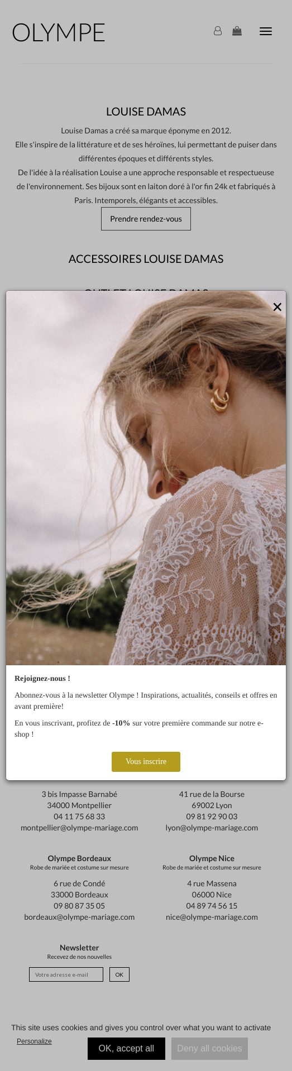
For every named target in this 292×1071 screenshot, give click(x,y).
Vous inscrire (146, 761)
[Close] (277, 307)
